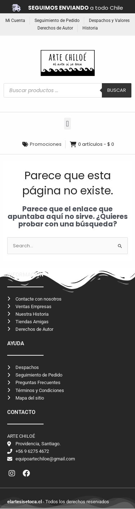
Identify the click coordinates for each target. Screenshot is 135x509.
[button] (67, 124)
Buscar (116, 90)
